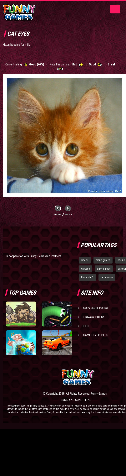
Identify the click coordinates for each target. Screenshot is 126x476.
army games (104, 268)
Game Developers (95, 335)
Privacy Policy (94, 317)
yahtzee (85, 268)
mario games (103, 260)
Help (86, 326)
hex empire (107, 277)
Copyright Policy (95, 308)
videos (84, 260)
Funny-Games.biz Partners (45, 256)
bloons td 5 (87, 277)
